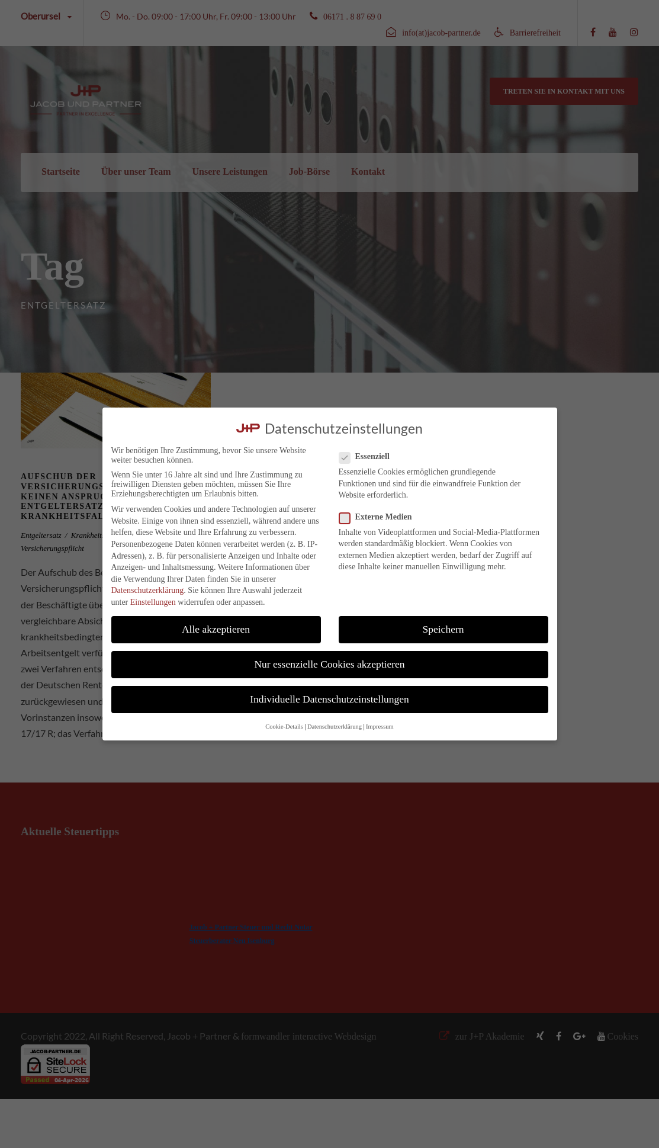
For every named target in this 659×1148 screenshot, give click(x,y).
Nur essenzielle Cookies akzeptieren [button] (329, 664)
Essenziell (369, 456)
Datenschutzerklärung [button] (334, 726)
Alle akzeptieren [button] (216, 629)
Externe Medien (380, 517)
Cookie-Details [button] (284, 726)
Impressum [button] (380, 726)
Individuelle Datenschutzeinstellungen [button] (329, 699)
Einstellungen (153, 602)
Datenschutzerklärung (147, 590)
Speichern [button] (443, 629)
